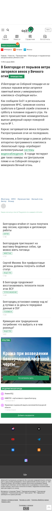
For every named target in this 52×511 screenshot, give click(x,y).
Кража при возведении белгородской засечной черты (26, 359)
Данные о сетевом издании (9, 500)
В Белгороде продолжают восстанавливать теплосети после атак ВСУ (23, 285)
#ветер (3, 201)
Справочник (30, 37)
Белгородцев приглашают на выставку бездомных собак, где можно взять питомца (22, 246)
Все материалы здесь (26, 378)
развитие (30, 505)
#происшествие (24, 199)
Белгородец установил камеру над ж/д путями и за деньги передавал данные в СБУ (25, 305)
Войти (48, 30)
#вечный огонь (37, 199)
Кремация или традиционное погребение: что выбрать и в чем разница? (23, 324)
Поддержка (22, 505)
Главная (5, 37)
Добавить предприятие (26, 415)
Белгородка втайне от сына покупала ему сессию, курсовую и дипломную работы (25, 227)
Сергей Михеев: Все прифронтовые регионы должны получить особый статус (24, 266)
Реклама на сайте (24, 500)
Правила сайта (5, 502)
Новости (17, 37)
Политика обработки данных (40, 500)
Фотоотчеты (45, 37)
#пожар (11, 201)
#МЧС (13, 199)
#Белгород (5, 199)
